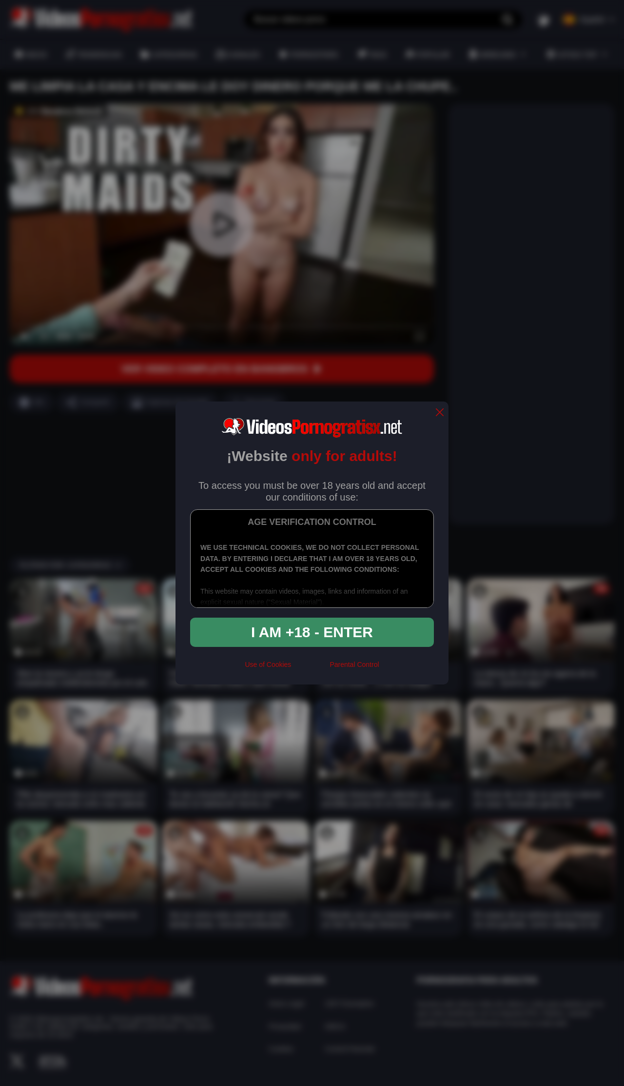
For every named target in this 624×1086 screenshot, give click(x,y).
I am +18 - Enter (312, 632)
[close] (440, 413)
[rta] (310, 669)
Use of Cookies (268, 664)
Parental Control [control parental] (354, 664)
